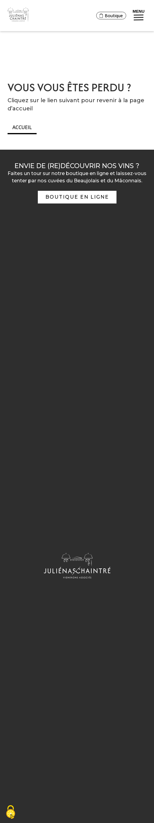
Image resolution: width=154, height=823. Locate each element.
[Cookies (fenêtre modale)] (10, 812)
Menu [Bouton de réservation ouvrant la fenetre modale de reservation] (138, 14)
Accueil (22, 127)
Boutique (111, 15)
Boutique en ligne (77, 197)
